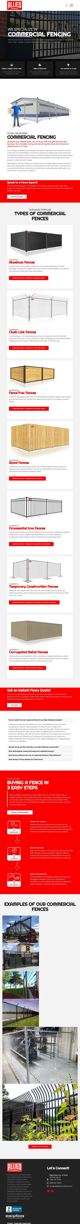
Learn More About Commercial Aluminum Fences (28, 278)
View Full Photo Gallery (40, 1146)
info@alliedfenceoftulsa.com (61, 1186)
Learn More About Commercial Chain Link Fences (28, 348)
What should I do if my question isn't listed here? (26, 759)
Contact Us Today (17, 197)
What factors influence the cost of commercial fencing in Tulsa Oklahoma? (35, 755)
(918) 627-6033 (55, 1183)
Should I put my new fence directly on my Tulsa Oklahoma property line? (34, 747)
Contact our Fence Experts (20, 812)
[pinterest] (53, 1191)
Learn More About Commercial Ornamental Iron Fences (31, 544)
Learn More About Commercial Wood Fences (27, 478)
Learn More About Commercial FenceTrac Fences (28, 408)
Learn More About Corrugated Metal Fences (27, 668)
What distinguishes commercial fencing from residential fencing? (31, 751)
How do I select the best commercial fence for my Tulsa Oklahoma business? (35, 720)
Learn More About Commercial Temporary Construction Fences (34, 602)
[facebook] (49, 1191)
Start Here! (14, 705)
